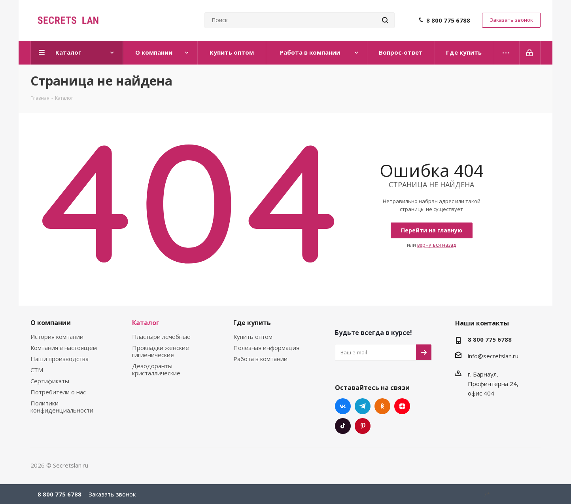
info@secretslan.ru (493, 356)
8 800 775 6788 (448, 20)
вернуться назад (436, 245)
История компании (56, 336)
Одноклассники (382, 406)
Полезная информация (266, 348)
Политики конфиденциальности (61, 406)
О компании (50, 322)
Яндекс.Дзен (402, 406)
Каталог (145, 322)
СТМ (36, 370)
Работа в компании (260, 359)
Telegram (363, 406)
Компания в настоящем (63, 348)
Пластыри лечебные (161, 336)
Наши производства (59, 359)
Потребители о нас (58, 392)
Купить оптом (252, 336)
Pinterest (363, 426)
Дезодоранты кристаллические (156, 369)
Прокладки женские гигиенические (160, 351)
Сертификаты (49, 381)
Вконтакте (343, 406)
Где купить (252, 322)
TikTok (343, 426)
